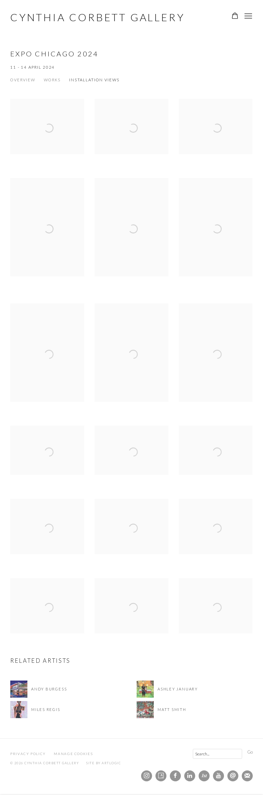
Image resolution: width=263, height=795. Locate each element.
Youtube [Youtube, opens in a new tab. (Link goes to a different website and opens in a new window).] (218, 775)
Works (52, 80)
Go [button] (250, 752)
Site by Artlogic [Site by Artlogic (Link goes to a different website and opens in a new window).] (103, 763)
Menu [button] (247, 16)
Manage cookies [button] (73, 754)
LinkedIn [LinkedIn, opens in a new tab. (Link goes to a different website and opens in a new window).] (189, 775)
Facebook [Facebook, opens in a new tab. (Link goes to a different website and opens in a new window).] (175, 775)
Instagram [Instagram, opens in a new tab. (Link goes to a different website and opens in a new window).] (146, 775)
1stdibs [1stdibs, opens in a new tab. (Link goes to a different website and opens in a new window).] (204, 775)
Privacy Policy (28, 754)
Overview (22, 80)
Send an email (232, 775)
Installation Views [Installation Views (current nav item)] (94, 80)
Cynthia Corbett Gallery (97, 17)
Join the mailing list (247, 775)
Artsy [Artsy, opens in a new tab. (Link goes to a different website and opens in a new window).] (160, 775)
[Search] (217, 754)
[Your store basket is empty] (235, 16)
